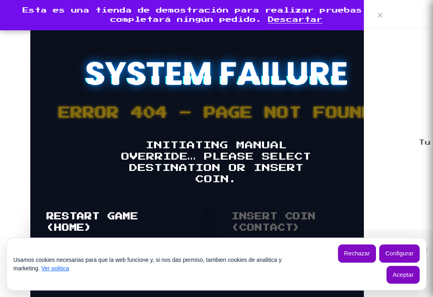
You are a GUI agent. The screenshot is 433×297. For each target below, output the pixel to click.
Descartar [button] (295, 20)
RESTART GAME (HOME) (92, 222)
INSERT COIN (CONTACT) (274, 222)
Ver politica (55, 268)
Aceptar (403, 274)
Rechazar (357, 253)
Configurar (399, 253)
